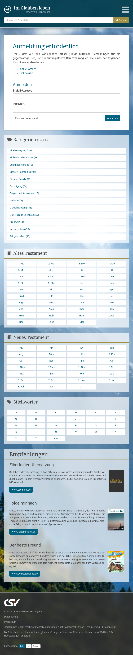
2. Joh (111, 380)
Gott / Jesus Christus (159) (24, 214)
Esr (81, 283)
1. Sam (21, 276)
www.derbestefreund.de (25, 573)
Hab (81, 315)
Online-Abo (26, 73)
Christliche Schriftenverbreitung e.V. (23, 611)
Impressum (10, 621)
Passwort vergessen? (26, 118)
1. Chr (21, 283)
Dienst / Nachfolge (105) (23, 171)
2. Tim (111, 367)
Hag (21, 322)
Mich (21, 315)
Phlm (51, 373)
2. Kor (112, 354)
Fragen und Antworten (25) (24, 193)
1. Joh (81, 380)
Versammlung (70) (20, 229)
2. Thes (51, 367)
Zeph (111, 315)
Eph (51, 360)
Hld (51, 296)
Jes (81, 296)
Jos (51, 270)
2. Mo (51, 263)
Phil (82, 360)
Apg (21, 354)
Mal (82, 322)
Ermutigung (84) (18, 186)
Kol (111, 360)
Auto (22, 646)
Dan (81, 302)
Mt (21, 347)
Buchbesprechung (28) (22, 164)
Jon (112, 309)
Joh (112, 347)
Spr (112, 289)
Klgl (21, 302)
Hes (51, 302)
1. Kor (81, 354)
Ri (82, 270)
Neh (112, 283)
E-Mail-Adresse (22, 90)
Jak (112, 373)
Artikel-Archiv (28, 69)
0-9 (56, 438)
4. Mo (112, 263)
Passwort (18, 103)
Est (21, 289)
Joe (21, 309)
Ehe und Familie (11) (21, 179)
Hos (112, 302)
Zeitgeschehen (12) (20, 236)
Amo (51, 309)
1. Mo (21, 263)
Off (81, 386)
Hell (28, 646)
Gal (21, 360)
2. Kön (111, 276)
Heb (81, 373)
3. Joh (21, 386)
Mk (51, 347)
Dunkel (36, 646)
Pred (21, 296)
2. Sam (51, 276)
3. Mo (82, 263)
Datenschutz (11, 616)
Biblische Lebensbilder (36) (24, 157)
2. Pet (51, 380)
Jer (111, 296)
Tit (21, 373)
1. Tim (81, 367)
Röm (51, 354)
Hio (51, 289)
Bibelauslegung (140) (21, 150)
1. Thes (21, 367)
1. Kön (81, 276)
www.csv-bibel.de (21, 489)
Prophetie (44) (17, 222)
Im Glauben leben (32, 9)
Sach (51, 322)
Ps (81, 289)
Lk (81, 347)
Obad (82, 309)
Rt (111, 270)
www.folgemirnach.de (23, 531)
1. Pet (21, 380)
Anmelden (112, 118)
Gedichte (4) (16, 200)
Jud (51, 386)
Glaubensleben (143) (21, 207)
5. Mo (21, 270)
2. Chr (51, 283)
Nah (51, 315)
